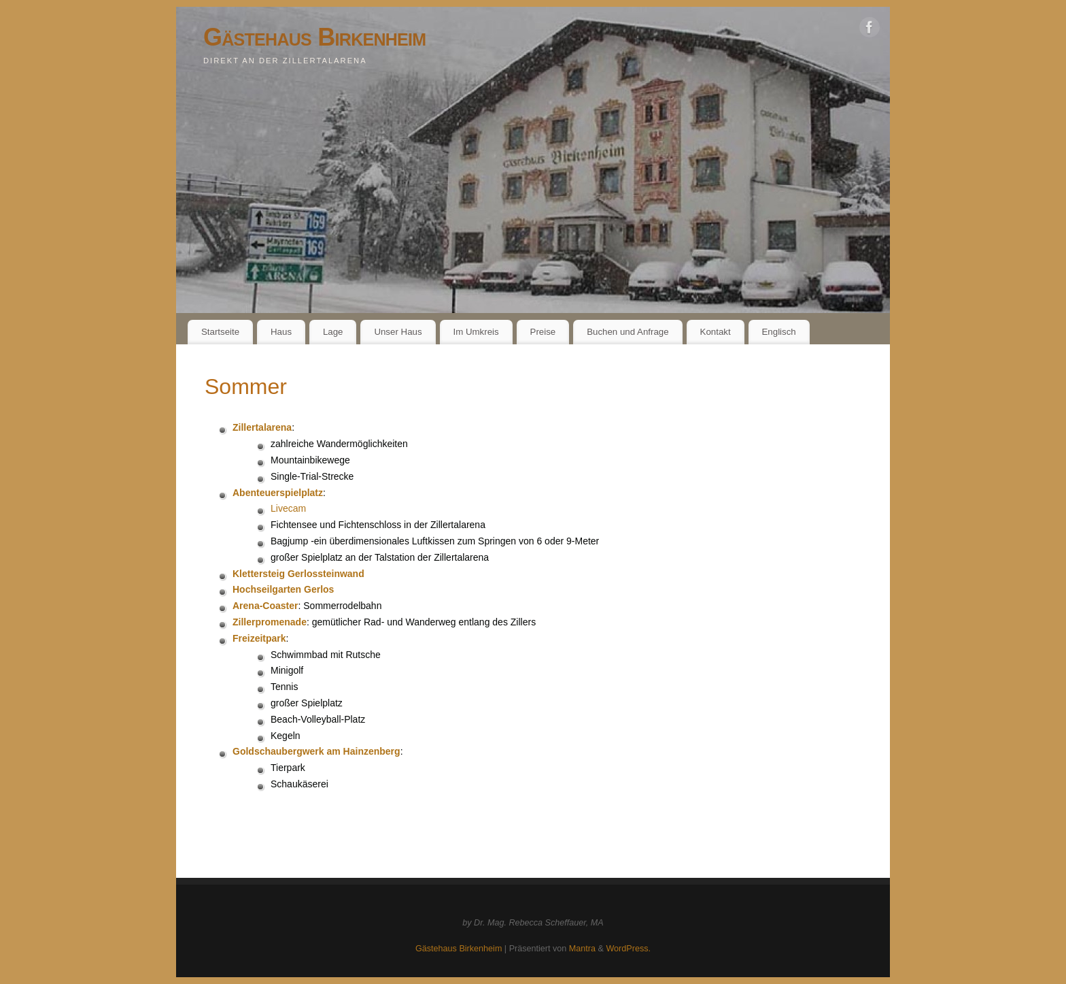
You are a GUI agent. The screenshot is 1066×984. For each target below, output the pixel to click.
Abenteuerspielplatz (278, 492)
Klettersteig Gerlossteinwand (298, 573)
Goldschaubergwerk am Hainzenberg (316, 751)
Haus (281, 332)
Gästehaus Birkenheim (314, 37)
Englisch (779, 332)
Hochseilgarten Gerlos (283, 589)
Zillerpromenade (270, 622)
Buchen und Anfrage (628, 332)
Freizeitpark (259, 638)
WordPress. (628, 948)
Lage (333, 332)
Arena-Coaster (265, 605)
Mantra (582, 948)
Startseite (220, 332)
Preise (543, 332)
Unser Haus (398, 332)
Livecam (288, 508)
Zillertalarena (262, 427)
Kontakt (715, 332)
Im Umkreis (475, 332)
